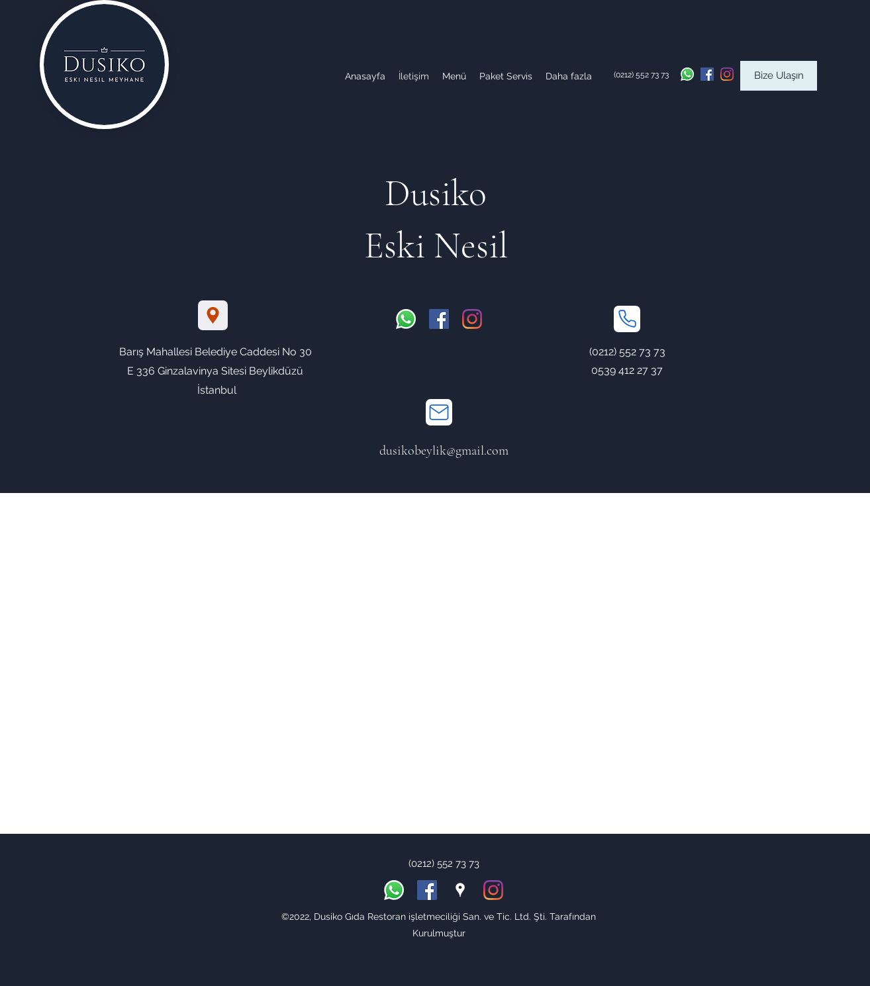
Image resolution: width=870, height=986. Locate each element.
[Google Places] (460, 890)
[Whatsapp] (687, 74)
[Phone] (627, 319)
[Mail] (439, 412)
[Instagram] (727, 74)
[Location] (213, 315)
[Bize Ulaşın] (778, 76)
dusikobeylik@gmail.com (443, 451)
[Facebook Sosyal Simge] (707, 74)
